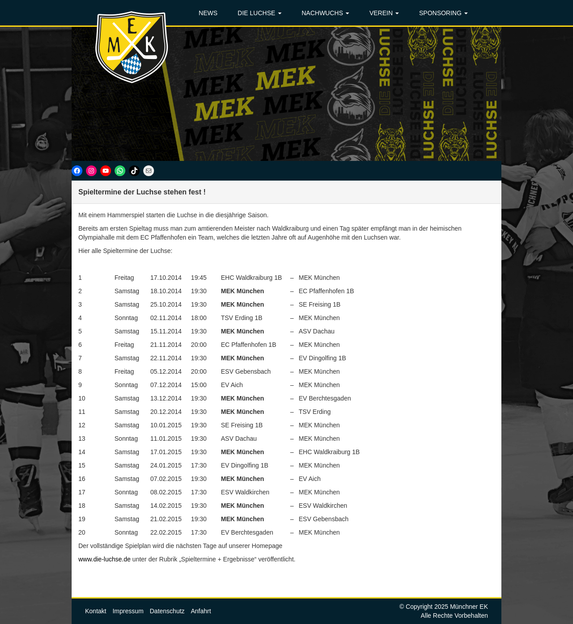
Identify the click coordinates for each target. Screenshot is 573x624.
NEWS (208, 13)
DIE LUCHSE (260, 13)
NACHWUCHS (325, 13)
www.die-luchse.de (104, 559)
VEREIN (384, 13)
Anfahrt (201, 611)
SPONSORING (443, 13)
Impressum (127, 611)
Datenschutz (167, 611)
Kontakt (95, 611)
